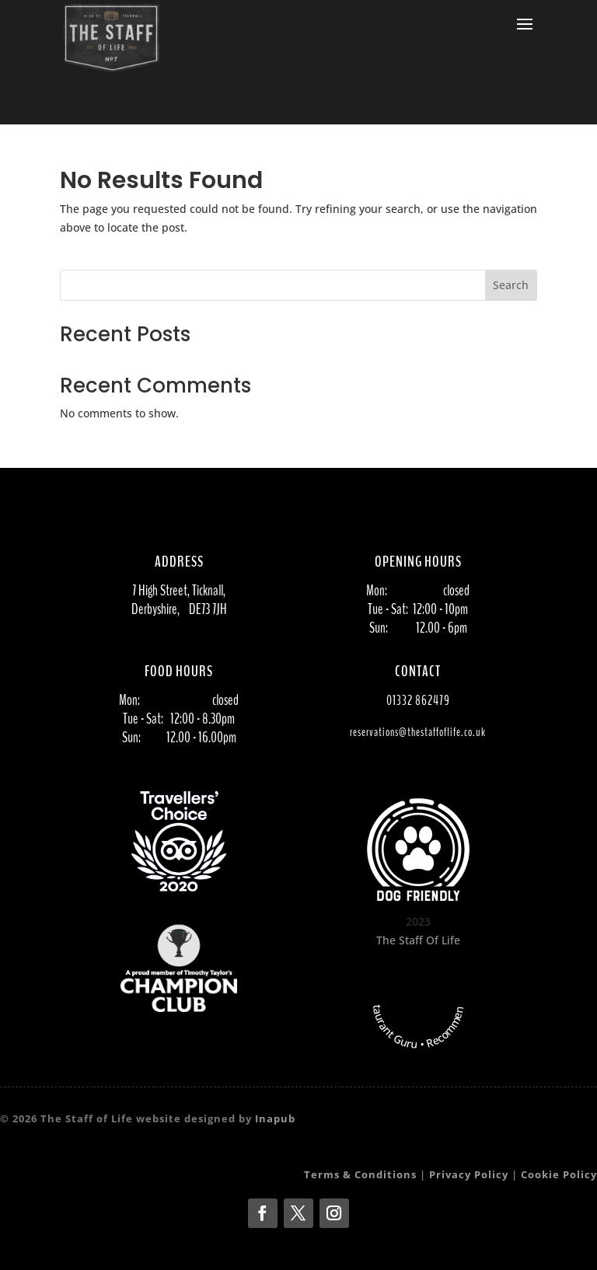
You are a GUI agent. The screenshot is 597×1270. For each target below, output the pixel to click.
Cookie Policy (559, 1174)
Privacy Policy (468, 1174)
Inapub (275, 1118)
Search (511, 284)
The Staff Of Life (418, 940)
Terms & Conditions (360, 1174)
